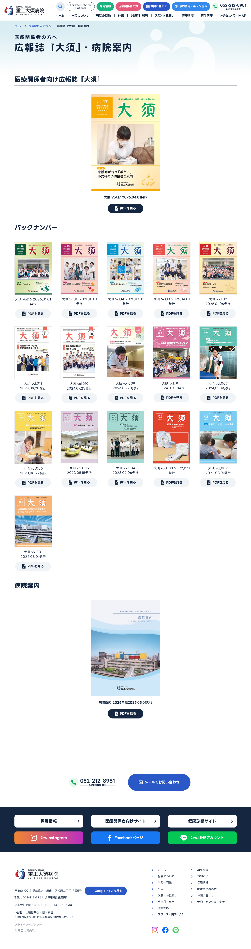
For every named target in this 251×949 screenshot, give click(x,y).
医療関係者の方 (128, 6)
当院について (80, 15)
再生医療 (207, 15)
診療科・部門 (139, 15)
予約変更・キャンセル (191, 6)
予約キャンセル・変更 (211, 902)
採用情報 (105, 6)
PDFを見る (125, 208)
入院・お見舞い (164, 15)
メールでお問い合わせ (159, 782)
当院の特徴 (103, 15)
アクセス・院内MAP (233, 15)
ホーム (60, 15)
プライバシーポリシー (28, 925)
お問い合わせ (156, 6)
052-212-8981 (33, 897)
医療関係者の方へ (40, 26)
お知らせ (202, 876)
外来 (121, 15)
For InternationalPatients (80, 6)
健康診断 (188, 15)
